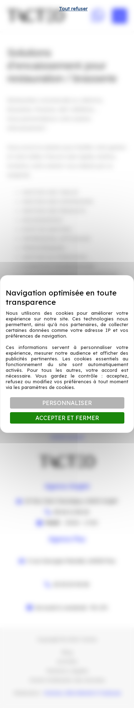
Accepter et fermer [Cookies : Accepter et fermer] (67, 417)
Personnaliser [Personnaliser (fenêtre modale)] (67, 402)
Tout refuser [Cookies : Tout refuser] (73, 8)
